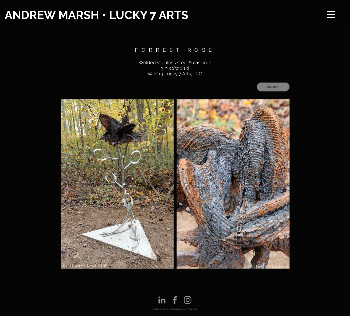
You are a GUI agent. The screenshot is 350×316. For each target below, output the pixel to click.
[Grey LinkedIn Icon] (162, 300)
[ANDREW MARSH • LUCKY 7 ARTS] (97, 15)
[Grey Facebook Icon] (175, 300)
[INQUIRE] (273, 87)
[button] (331, 14)
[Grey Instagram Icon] (188, 300)
